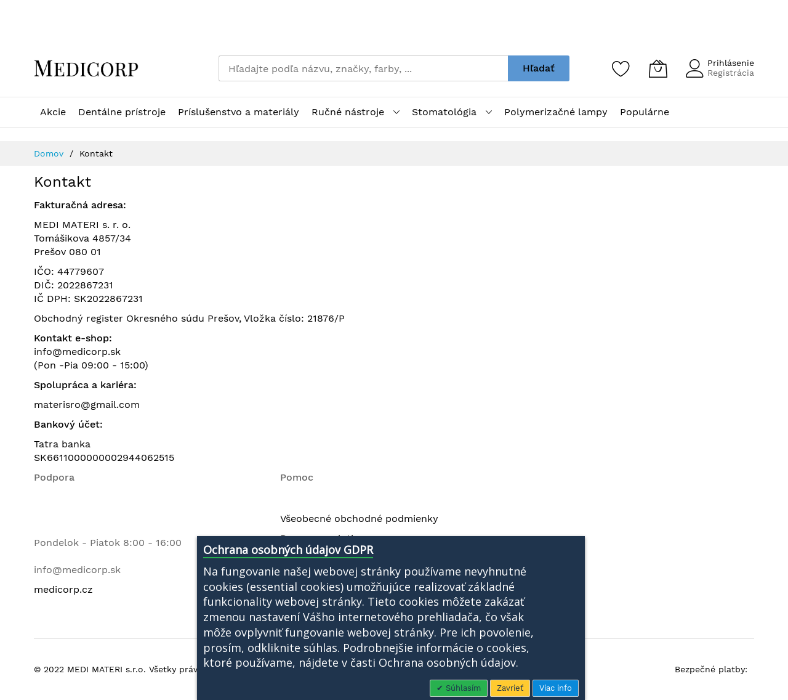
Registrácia (730, 73)
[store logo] (86, 68)
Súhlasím (462, 688)
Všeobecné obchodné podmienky (359, 518)
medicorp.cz (63, 589)
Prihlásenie (730, 63)
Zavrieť (510, 688)
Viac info (555, 688)
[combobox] (363, 68)
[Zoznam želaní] (621, 68)
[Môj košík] (658, 68)
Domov (50, 153)
